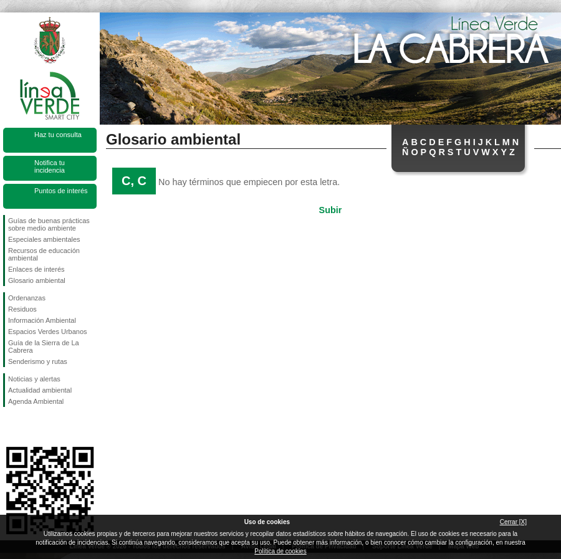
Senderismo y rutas (37, 361)
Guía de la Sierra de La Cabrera (43, 346)
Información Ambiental (42, 320)
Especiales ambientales (44, 239)
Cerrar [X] (513, 521)
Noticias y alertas (34, 379)
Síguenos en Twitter (31, 426)
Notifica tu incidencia (49, 166)
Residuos (22, 309)
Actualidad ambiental (40, 390)
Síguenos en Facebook (10, 426)
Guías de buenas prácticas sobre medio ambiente (49, 224)
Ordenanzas (27, 298)
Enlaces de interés (36, 269)
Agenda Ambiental (36, 401)
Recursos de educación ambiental (44, 254)
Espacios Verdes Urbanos (47, 331)
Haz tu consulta (58, 134)
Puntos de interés (61, 190)
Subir (330, 210)
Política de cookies (280, 551)
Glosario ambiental (36, 280)
